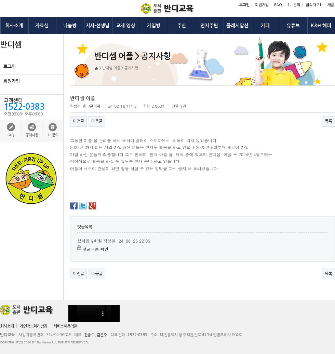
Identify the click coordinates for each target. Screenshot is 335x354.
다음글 (97, 121)
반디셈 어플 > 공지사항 (120, 68)
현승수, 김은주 (95, 335)
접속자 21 (314, 5)
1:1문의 (293, 5)
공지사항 (32, 135)
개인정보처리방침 (33, 326)
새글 (330, 5)
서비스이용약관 (65, 326)
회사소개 (7, 326)
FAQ (278, 5)
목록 (328, 121)
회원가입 (262, 5)
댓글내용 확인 (95, 249)
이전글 (78, 121)
